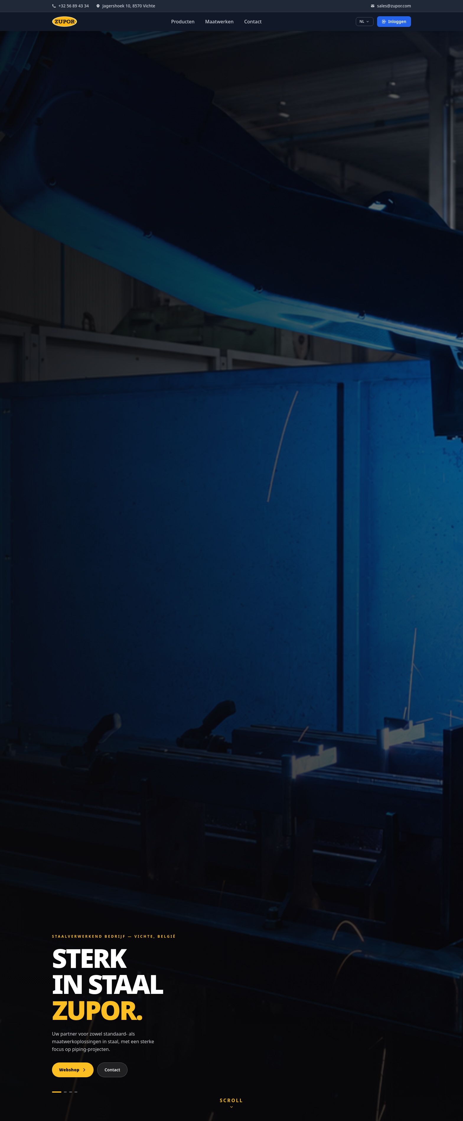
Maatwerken (219, 21)
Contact (253, 21)
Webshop (73, 1070)
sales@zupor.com (391, 6)
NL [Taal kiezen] (365, 21)
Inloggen (394, 21)
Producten (183, 21)
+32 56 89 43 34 (70, 6)
